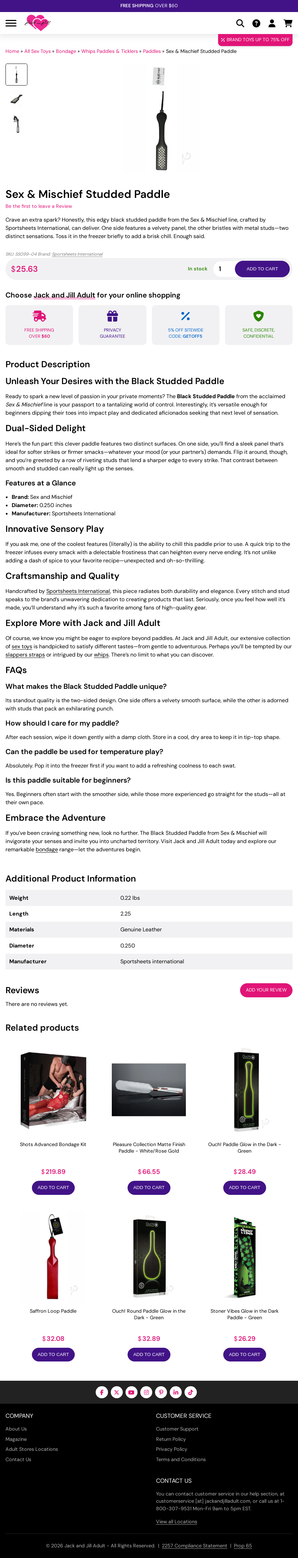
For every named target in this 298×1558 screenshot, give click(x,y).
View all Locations (176, 1521)
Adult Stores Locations (31, 1449)
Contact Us (18, 1459)
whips (101, 654)
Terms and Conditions (181, 1459)
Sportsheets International (77, 254)
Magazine (16, 1439)
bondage (47, 849)
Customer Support (177, 1429)
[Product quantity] (232, 269)
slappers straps (25, 654)
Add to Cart (53, 1187)
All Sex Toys (37, 51)
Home (12, 51)
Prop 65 (243, 1546)
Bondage (66, 51)
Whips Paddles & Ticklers (109, 51)
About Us (16, 1429)
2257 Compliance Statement (194, 1546)
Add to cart (262, 268)
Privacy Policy (171, 1449)
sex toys (22, 646)
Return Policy (171, 1439)
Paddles (152, 51)
